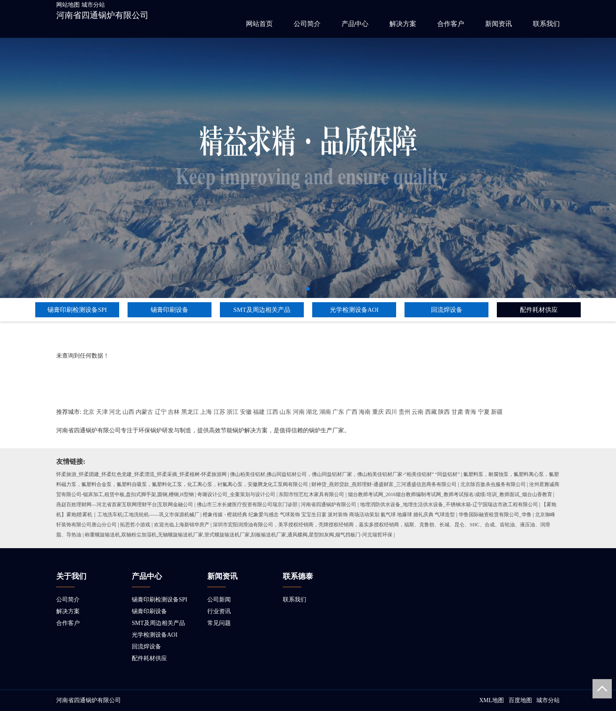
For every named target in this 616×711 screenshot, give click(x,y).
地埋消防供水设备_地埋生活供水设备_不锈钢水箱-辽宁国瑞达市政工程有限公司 (449, 504)
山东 (285, 412)
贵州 (404, 412)
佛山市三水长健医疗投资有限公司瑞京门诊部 (247, 504)
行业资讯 (219, 611)
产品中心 (355, 23)
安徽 (246, 412)
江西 (272, 412)
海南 (365, 412)
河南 (299, 412)
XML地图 (491, 700)
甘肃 (457, 412)
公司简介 (307, 23)
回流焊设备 (446, 309)
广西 (352, 412)
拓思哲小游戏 (135, 525)
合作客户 (450, 23)
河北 (115, 412)
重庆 (378, 412)
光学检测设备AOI (354, 309)
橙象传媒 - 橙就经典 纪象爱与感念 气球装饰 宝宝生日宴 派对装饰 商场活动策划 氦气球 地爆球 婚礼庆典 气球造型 (329, 515)
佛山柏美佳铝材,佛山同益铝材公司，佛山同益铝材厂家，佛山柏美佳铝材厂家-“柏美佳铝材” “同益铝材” (344, 474)
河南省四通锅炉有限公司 (102, 15)
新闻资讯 (498, 23)
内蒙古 (144, 412)
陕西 (444, 412)
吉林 (174, 412)
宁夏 (484, 412)
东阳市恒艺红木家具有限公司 (311, 494)
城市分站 (93, 5)
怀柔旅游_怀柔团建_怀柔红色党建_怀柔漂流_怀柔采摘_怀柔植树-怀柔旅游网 (141, 474)
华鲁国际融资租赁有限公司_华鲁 (495, 515)
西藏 (431, 412)
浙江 (232, 412)
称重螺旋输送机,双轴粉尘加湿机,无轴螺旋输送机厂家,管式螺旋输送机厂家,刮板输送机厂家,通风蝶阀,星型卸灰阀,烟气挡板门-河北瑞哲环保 (238, 535)
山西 (128, 412)
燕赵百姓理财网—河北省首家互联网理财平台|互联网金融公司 (124, 504)
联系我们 (546, 23)
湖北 (312, 412)
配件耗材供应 (539, 309)
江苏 (219, 412)
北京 (88, 412)
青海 (470, 412)
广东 (338, 412)
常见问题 (219, 623)
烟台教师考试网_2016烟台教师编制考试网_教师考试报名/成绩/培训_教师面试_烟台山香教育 (450, 494)
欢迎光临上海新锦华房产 (181, 525)
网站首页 (259, 23)
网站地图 (68, 5)
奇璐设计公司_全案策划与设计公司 (236, 494)
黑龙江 (190, 412)
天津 (102, 412)
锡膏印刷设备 (169, 309)
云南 (417, 412)
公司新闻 (219, 599)
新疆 (497, 412)
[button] (308, 288)
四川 (391, 412)
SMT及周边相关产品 (261, 309)
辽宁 (161, 412)
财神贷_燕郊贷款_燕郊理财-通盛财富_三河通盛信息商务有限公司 (384, 484)
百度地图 (520, 700)
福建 (259, 412)
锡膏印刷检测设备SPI (77, 309)
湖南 (325, 412)
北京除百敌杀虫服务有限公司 (493, 484)
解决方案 (402, 23)
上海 (206, 412)
